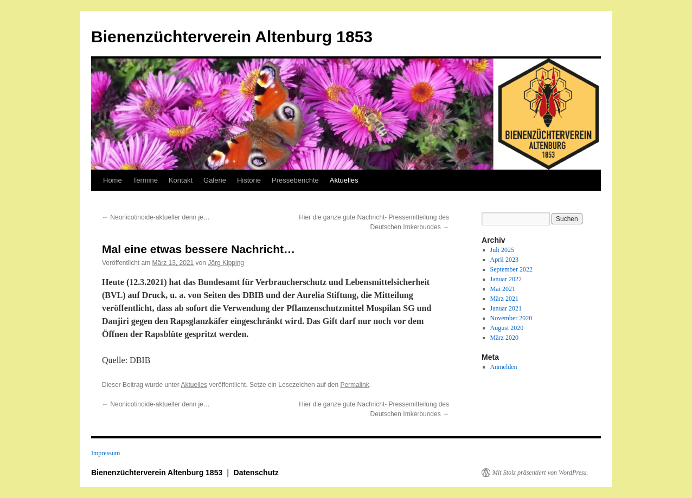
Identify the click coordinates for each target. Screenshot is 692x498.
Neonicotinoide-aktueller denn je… (156, 217)
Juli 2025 (502, 250)
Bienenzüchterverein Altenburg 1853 (232, 37)
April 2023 (504, 259)
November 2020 (511, 318)
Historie (249, 180)
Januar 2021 (506, 308)
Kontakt (181, 180)
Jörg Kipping (226, 263)
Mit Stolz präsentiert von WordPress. (540, 472)
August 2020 (507, 328)
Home (112, 180)
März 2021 (504, 298)
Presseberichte (295, 180)
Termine (145, 180)
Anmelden (503, 367)
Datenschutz (256, 472)
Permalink (354, 385)
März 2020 (504, 337)
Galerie (214, 180)
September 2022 (511, 269)
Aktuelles (344, 180)
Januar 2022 (506, 279)
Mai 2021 (502, 289)
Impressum (105, 453)
